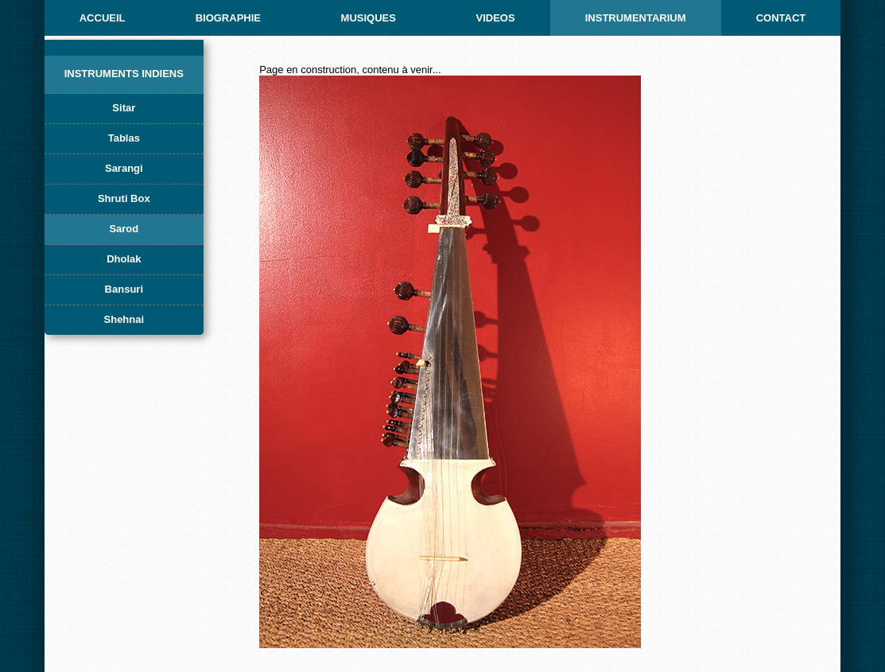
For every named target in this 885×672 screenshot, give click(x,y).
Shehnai (124, 319)
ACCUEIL (103, 18)
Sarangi (124, 168)
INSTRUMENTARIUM (635, 18)
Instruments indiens (124, 74)
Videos (494, 18)
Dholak (124, 259)
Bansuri (124, 289)
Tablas (124, 138)
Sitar (123, 108)
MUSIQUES (368, 18)
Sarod (123, 229)
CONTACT (781, 18)
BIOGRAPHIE (228, 18)
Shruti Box (124, 198)
